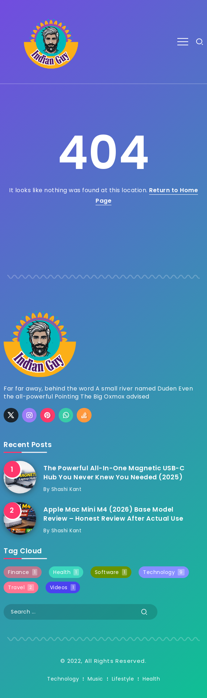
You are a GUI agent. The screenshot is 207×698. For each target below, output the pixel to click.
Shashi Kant (66, 489)
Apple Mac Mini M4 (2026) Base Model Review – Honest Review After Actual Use (113, 514)
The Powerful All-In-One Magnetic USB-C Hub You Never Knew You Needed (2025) (114, 473)
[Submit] (144, 612)
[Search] (80, 612)
